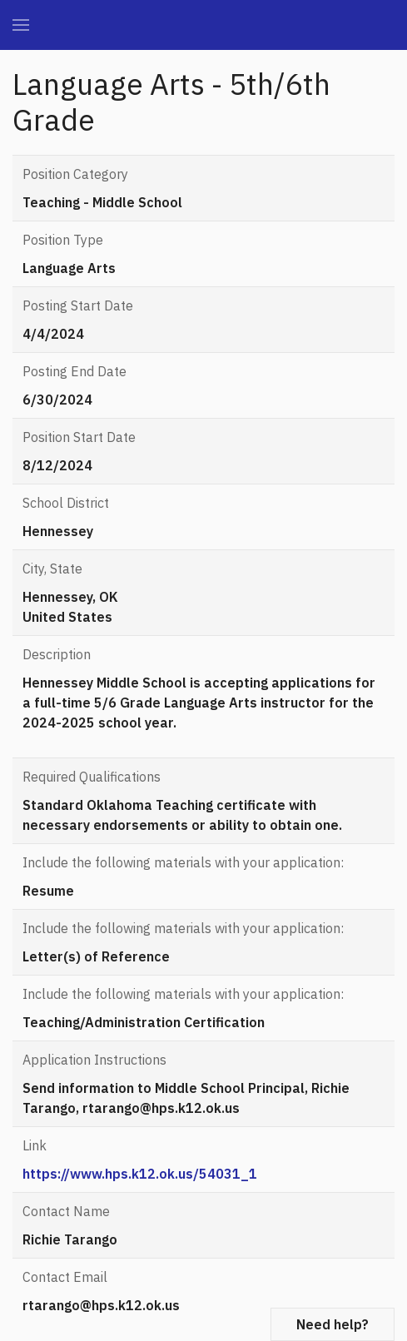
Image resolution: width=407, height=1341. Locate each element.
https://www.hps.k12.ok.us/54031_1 (139, 1173)
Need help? (332, 1324)
